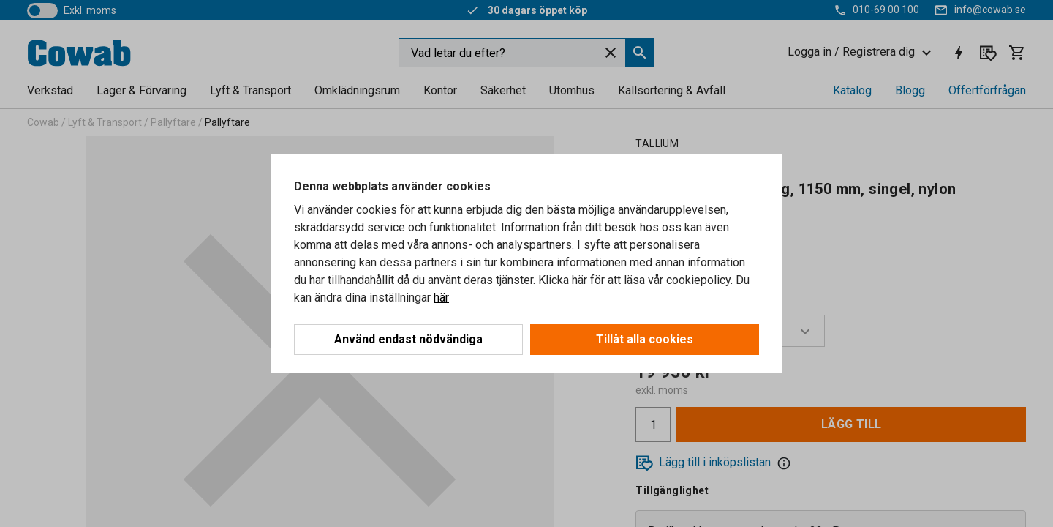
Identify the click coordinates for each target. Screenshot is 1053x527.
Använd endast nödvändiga (408, 339)
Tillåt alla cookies (644, 339)
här (579, 280)
